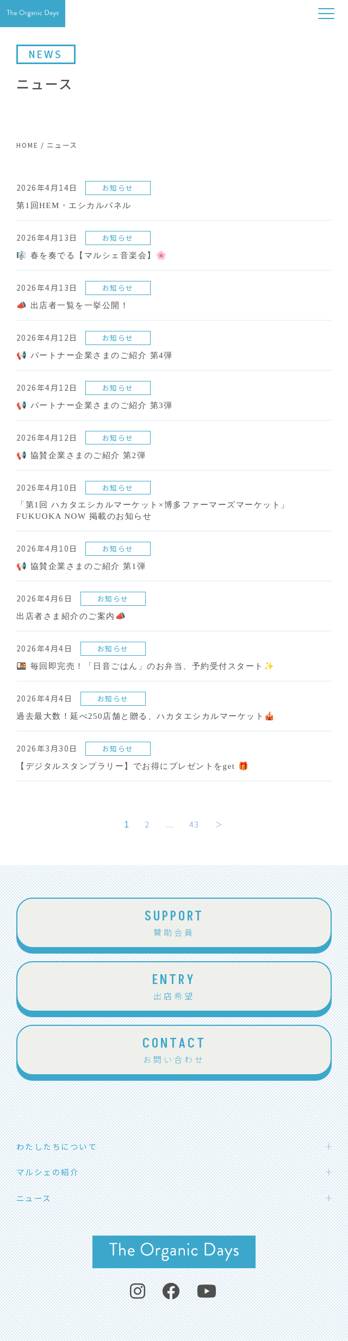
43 (194, 824)
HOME (27, 144)
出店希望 (174, 985)
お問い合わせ (174, 1049)
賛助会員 (174, 922)
